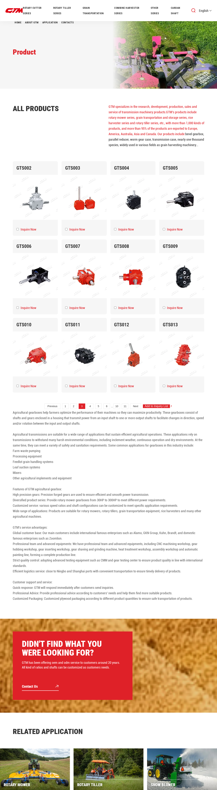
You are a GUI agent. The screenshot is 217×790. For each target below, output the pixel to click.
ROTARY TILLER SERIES (62, 10)
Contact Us (40, 687)
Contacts (67, 22)
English (205, 11)
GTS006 (23, 246)
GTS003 (72, 168)
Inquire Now (28, 229)
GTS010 (23, 324)
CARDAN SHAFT (175, 10)
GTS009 (170, 246)
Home (18, 22)
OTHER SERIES (155, 10)
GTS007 (72, 246)
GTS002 (23, 168)
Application (50, 22)
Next (135, 406)
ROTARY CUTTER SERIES (32, 10)
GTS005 (170, 168)
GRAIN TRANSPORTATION (93, 10)
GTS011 (72, 324)
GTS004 (121, 168)
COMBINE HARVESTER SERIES (126, 10)
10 (116, 406)
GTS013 (170, 324)
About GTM (32, 22)
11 (125, 406)
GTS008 (121, 246)
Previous (52, 406)
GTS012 (121, 324)
